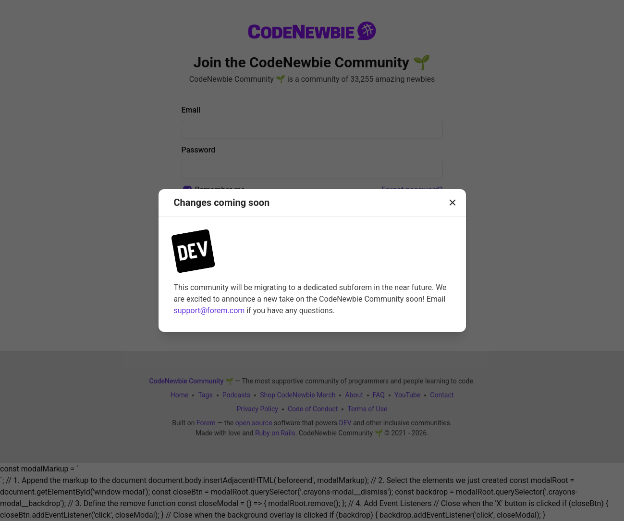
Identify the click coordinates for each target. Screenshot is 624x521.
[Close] (452, 202)
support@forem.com (209, 310)
